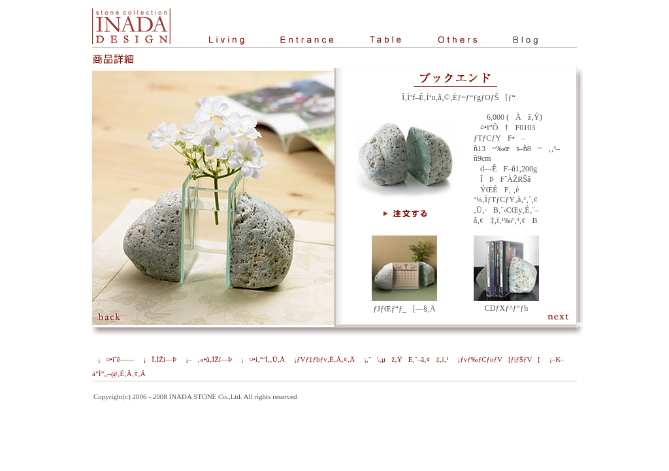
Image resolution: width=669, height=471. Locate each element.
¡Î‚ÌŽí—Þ (157, 359)
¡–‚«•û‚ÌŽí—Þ (206, 359)
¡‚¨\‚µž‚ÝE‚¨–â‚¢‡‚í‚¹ (403, 359)
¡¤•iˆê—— (113, 359)
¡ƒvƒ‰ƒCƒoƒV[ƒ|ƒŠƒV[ (495, 359)
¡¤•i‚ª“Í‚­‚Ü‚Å (260, 359)
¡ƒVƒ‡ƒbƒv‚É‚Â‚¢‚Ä (321, 359)
